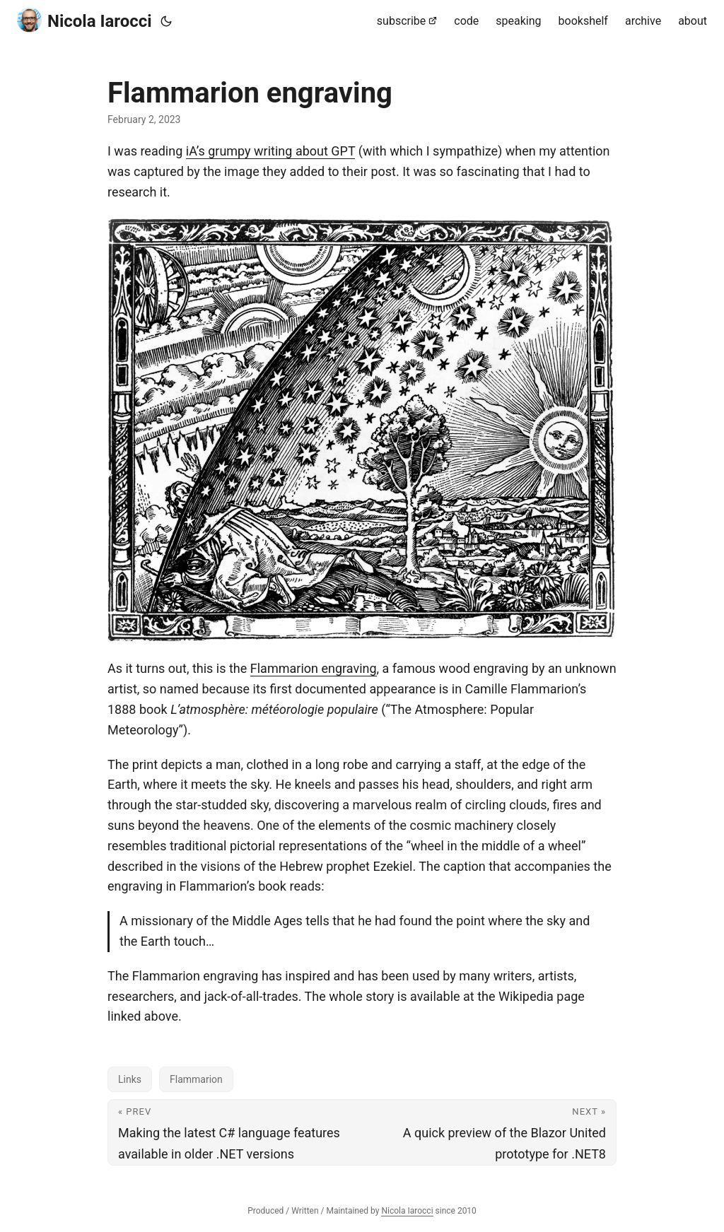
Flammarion (196, 1079)
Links (129, 1079)
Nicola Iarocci (84, 20)
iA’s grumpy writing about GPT (271, 150)
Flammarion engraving (313, 668)
